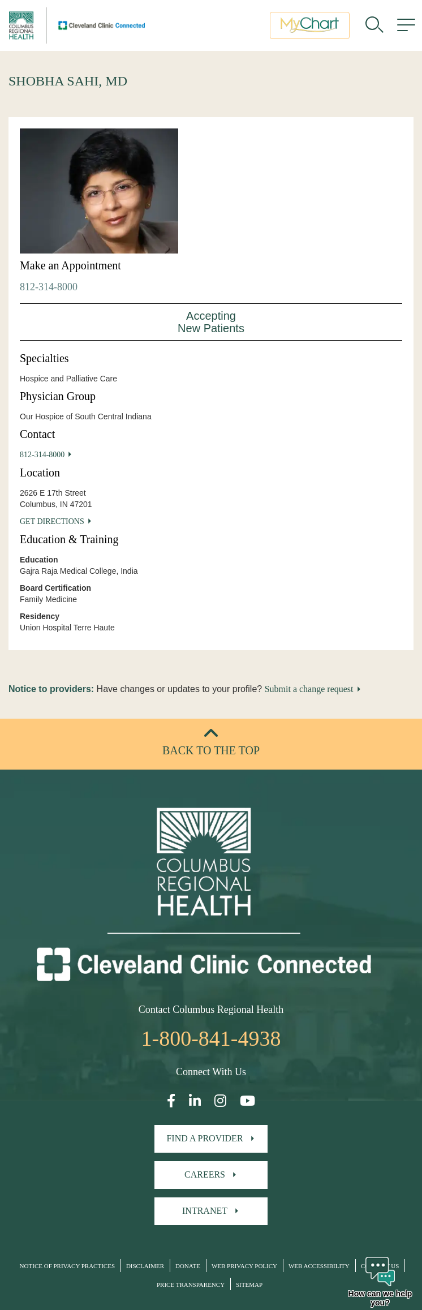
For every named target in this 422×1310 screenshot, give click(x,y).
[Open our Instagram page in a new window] (220, 1101)
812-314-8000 (48, 287)
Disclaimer (145, 1265)
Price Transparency (191, 1284)
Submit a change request (309, 689)
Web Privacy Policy (244, 1265)
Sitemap (249, 1284)
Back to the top (211, 750)
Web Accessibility (319, 1265)
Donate (187, 1265)
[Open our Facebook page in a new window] (171, 1101)
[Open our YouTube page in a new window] (247, 1101)
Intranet (204, 1210)
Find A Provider (204, 1138)
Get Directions (52, 521)
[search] (374, 25)
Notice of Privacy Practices (67, 1265)
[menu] (406, 25)
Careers (204, 1174)
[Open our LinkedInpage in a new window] (195, 1101)
